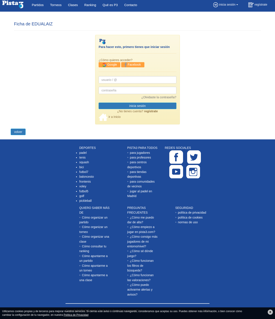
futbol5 (83, 191)
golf (81, 196)
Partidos (38, 5)
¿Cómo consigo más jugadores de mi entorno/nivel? (142, 241)
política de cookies (190, 217)
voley (82, 186)
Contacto (130, 5)
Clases (73, 5)
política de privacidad (192, 212)
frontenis (85, 181)
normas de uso (188, 222)
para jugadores (140, 152)
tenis (82, 157)
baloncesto (86, 176)
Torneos (55, 5)
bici (81, 167)
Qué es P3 (110, 5)
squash (84, 162)
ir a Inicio (110, 117)
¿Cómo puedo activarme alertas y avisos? (139, 289)
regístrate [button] (257, 5)
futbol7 (83, 172)
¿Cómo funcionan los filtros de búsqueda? (140, 265)
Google (109, 65)
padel (83, 152)
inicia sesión (225, 4)
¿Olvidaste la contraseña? (158, 97)
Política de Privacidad (76, 314)
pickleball (85, 200)
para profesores (140, 157)
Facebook (133, 64)
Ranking (90, 5)
